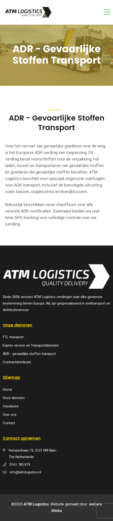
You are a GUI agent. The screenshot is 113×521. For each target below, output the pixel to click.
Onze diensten (14, 398)
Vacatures (11, 406)
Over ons (9, 415)
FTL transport (13, 337)
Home (7, 389)
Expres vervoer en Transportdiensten (31, 345)
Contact (9, 423)
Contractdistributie (17, 362)
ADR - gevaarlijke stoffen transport (29, 354)
